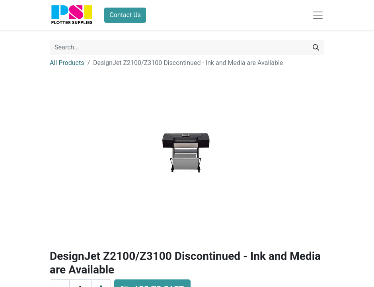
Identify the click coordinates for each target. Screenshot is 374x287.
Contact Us (125, 15)
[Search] (316, 47)
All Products (67, 63)
